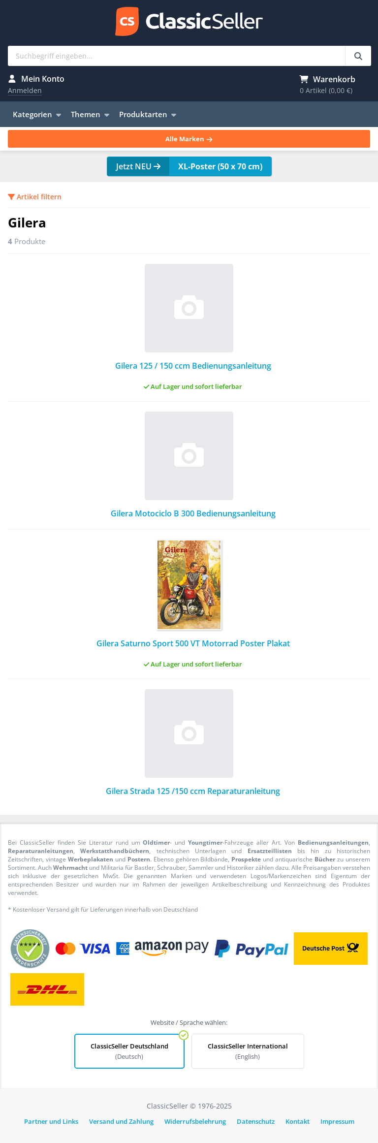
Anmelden (25, 90)
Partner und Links (51, 1121)
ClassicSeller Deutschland (129, 1051)
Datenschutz (256, 1121)
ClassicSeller (189, 22)
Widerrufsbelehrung (195, 1121)
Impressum (337, 1121)
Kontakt (297, 1121)
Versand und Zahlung (121, 1121)
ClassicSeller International (248, 1051)
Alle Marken (188, 138)
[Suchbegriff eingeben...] (358, 56)
